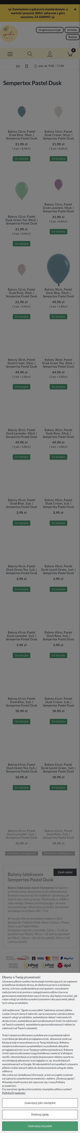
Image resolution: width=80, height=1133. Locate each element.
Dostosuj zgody (40, 1114)
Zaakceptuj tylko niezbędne (40, 1103)
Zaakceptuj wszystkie (40, 1126)
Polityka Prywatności (13, 1092)
